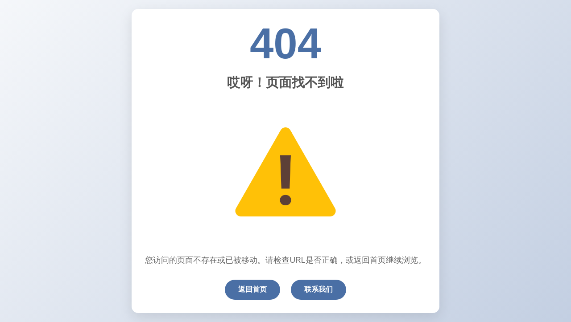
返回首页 (252, 289)
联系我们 (318, 289)
